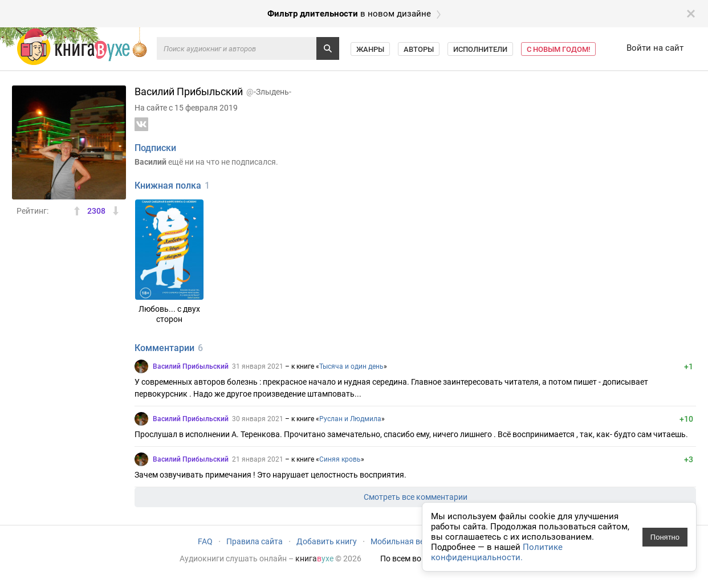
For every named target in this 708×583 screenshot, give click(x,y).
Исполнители (480, 49)
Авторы (419, 49)
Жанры (370, 49)
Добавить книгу (326, 541)
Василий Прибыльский (191, 366)
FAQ (205, 541)
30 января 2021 (257, 419)
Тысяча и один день (351, 366)
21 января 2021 (257, 459)
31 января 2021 (257, 366)
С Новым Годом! (558, 49)
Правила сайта (254, 541)
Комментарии (164, 348)
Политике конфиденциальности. (497, 552)
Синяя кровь (340, 459)
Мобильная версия (406, 541)
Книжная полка (168, 185)
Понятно (664, 537)
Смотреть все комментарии (415, 497)
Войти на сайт (654, 48)
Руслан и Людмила (350, 419)
